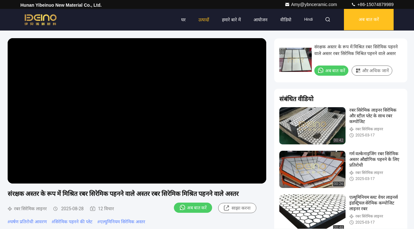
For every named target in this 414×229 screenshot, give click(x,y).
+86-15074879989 (372, 4)
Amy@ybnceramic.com (311, 4)
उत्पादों (201, 19)
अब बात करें (368, 19)
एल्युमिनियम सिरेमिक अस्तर (122, 221)
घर (181, 19)
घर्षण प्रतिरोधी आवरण (28, 221)
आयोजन (259, 19)
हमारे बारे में (229, 19)
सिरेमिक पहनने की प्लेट (73, 221)
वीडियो (283, 19)
